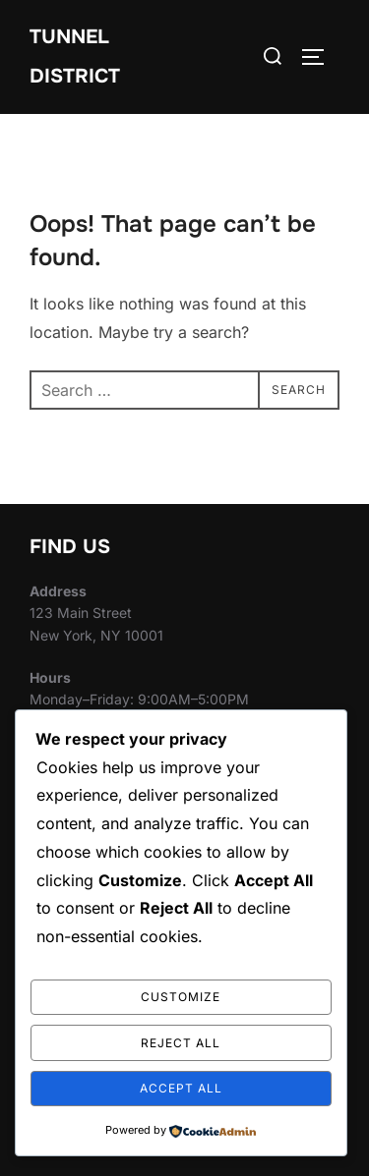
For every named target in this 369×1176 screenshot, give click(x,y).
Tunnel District (75, 56)
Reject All (180, 1043)
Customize (180, 996)
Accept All (181, 1088)
